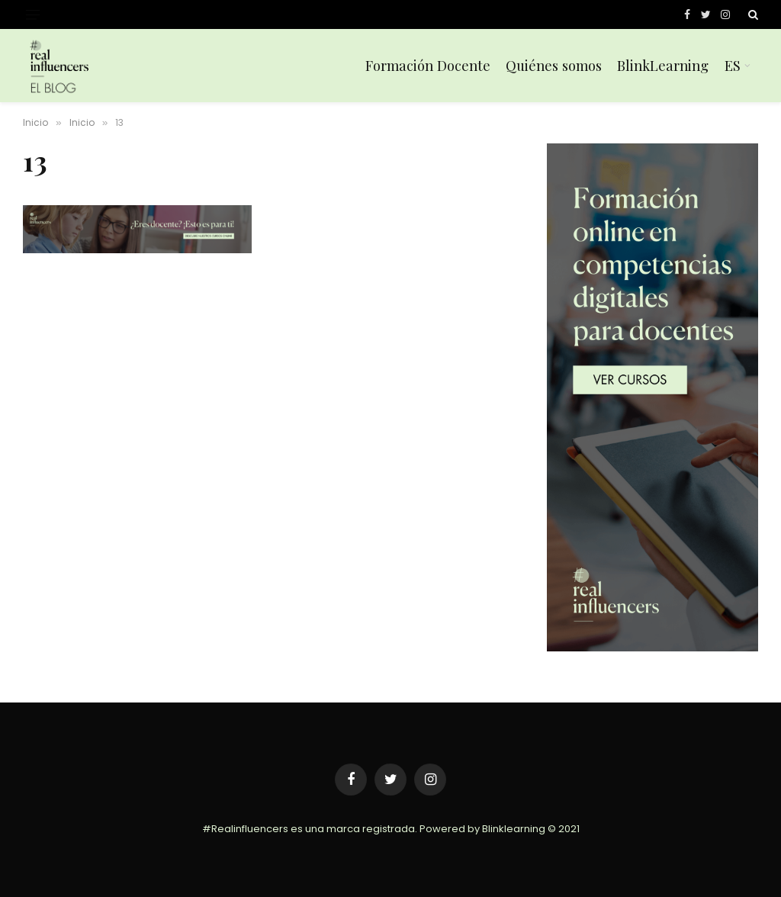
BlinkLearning (663, 65)
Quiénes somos (554, 65)
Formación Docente (427, 65)
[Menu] (33, 15)
